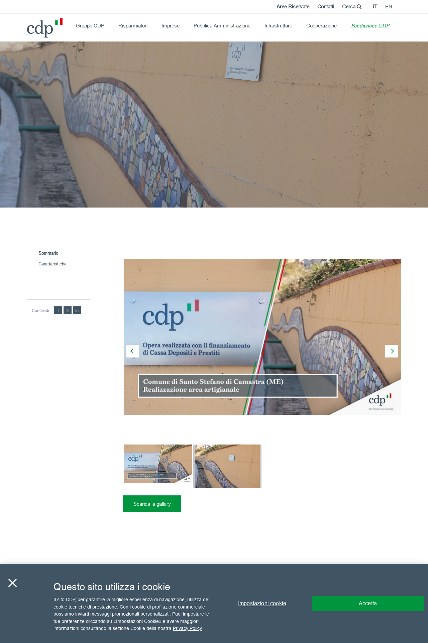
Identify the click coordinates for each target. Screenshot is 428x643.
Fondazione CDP (370, 26)
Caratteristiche (52, 263)
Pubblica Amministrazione (222, 25)
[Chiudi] (12, 583)
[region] (214, 603)
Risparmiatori (132, 25)
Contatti (325, 6)
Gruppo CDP (90, 25)
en (388, 6)
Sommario (48, 253)
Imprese (171, 25)
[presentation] (132, 351)
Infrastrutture (278, 25)
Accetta (368, 603)
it (375, 6)
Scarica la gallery (152, 504)
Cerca (351, 6)
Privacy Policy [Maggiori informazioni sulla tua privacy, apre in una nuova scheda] (187, 628)
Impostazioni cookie (262, 603)
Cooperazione (321, 25)
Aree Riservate (293, 6)
